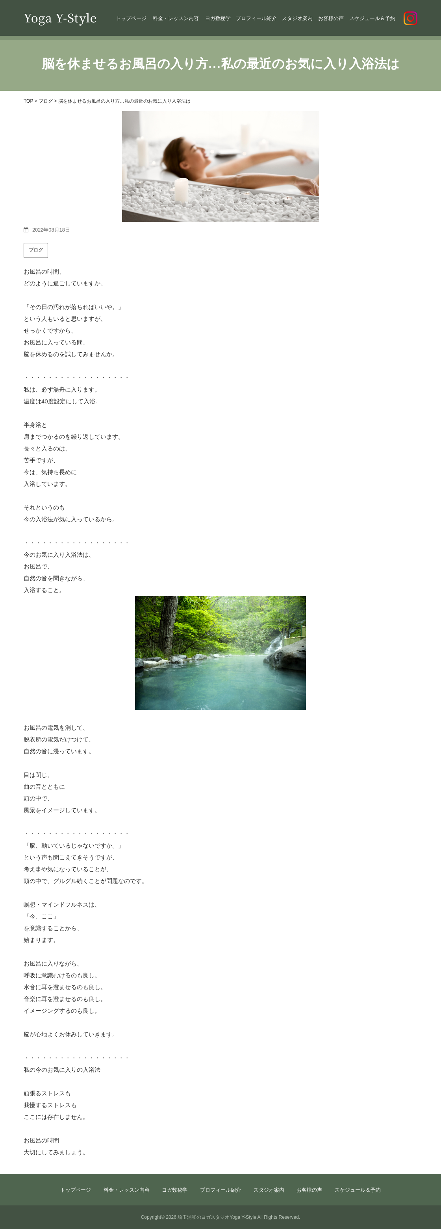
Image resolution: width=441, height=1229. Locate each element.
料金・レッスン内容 (176, 18)
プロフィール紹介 (256, 18)
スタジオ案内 (297, 18)
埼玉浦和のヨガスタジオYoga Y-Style (217, 1217)
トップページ (131, 18)
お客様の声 (331, 18)
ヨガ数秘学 (218, 18)
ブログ (36, 250)
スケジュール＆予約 (372, 18)
